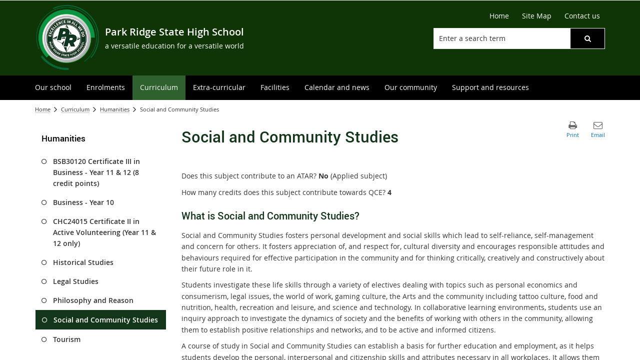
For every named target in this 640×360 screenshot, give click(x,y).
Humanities (115, 109)
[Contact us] (582, 16)
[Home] (499, 16)
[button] (587, 38)
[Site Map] (536, 16)
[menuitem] (53, 88)
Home (42, 109)
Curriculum (75, 109)
